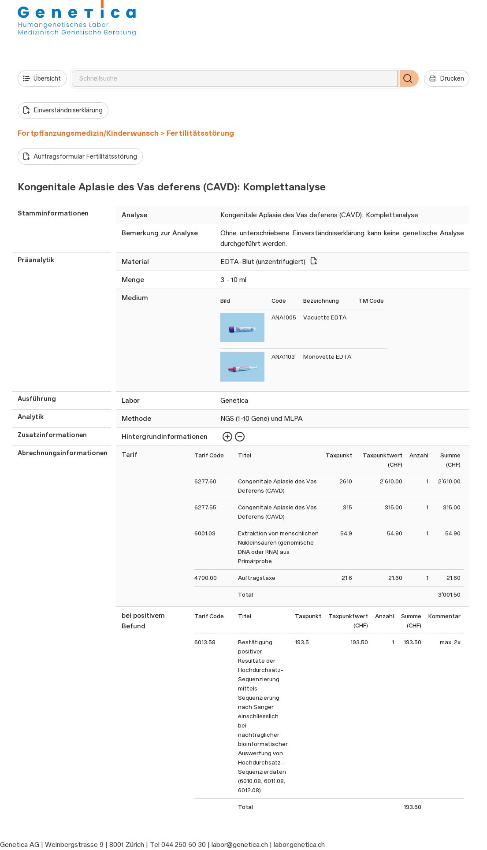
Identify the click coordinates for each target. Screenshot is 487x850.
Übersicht (42, 78)
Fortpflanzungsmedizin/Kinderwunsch (88, 133)
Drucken (446, 78)
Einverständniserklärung (63, 110)
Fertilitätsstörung (200, 133)
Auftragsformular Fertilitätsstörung (80, 156)
